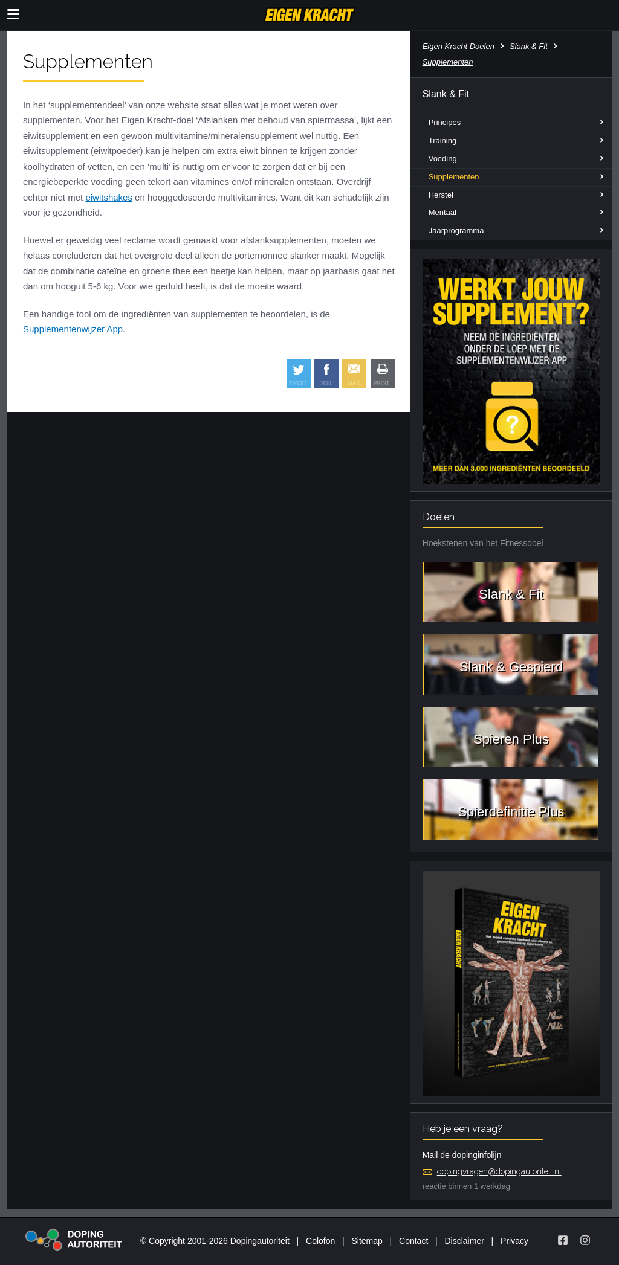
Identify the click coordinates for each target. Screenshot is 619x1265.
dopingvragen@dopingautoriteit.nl (499, 1171)
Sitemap (366, 1241)
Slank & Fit (529, 46)
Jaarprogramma (456, 230)
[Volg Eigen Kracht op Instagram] (585, 1240)
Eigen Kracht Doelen (458, 46)
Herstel (441, 194)
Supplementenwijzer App (73, 329)
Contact (413, 1241)
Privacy (514, 1241)
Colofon (320, 1241)
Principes (445, 122)
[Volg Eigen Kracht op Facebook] (562, 1240)
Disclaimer (464, 1241)
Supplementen (454, 176)
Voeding (443, 158)
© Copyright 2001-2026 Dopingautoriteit (215, 1241)
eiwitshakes (108, 197)
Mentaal (442, 212)
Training (442, 140)
